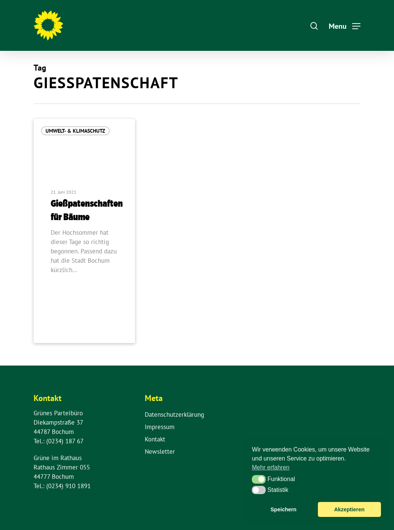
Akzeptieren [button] (349, 509)
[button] (259, 479)
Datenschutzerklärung (174, 414)
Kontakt (155, 439)
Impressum (160, 427)
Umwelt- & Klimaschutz (75, 130)
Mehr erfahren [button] (271, 467)
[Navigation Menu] (344, 25)
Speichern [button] (284, 509)
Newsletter (160, 451)
